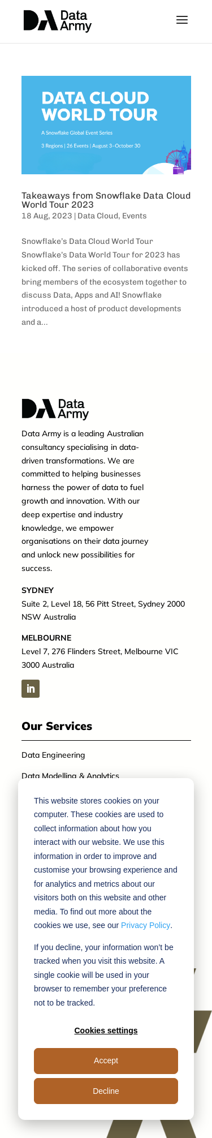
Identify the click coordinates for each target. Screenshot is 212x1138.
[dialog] (106, 949)
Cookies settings (105, 1030)
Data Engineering (53, 755)
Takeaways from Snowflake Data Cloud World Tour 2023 (106, 200)
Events (134, 216)
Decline (106, 1091)
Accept (106, 1060)
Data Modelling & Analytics (70, 776)
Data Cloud (97, 216)
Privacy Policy (145, 925)
